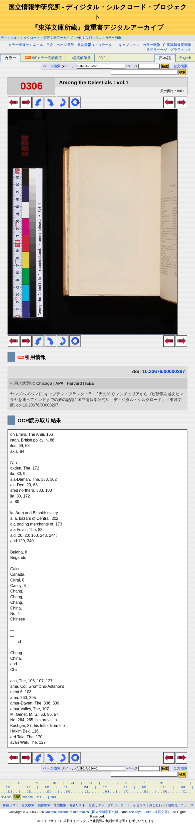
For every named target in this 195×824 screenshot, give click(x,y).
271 (126, 791)
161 (105, 787)
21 (36, 783)
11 (19, 783)
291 (165, 791)
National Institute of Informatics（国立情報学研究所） (83, 812)
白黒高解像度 (80, 58)
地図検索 (59, 805)
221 (29, 791)
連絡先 (173, 805)
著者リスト (77, 805)
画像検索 (44, 805)
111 (8, 787)
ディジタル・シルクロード (20, 38)
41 (72, 783)
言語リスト (96, 805)
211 (10, 791)
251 (87, 791)
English (185, 58)
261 (107, 791)
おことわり (157, 805)
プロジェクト (117, 805)
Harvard (74, 383)
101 (180, 783)
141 (66, 787)
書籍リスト (11, 805)
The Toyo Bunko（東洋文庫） (149, 812)
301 (184, 791)
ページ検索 (52, 66)
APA (59, 383)
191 (163, 787)
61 (108, 783)
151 (86, 787)
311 (39, 797)
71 (126, 783)
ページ (143, 66)
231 (48, 791)
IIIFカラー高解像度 (43, 58)
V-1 (98, 38)
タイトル (93, 66)
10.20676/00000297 (163, 371)
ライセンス (138, 805)
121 (27, 787)
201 (183, 787)
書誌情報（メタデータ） (96, 45)
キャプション (129, 45)
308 (30, 797)
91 (161, 783)
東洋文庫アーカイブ (58, 38)
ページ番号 (65, 45)
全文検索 (180, 66)
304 (3, 797)
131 (47, 787)
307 (25, 797)
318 (53, 797)
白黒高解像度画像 (177, 45)
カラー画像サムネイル (25, 45)
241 (68, 791)
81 (143, 783)
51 (90, 783)
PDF (102, 58)
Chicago (44, 383)
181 (144, 787)
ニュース (186, 805)
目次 (49, 45)
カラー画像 (113, 38)
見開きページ (156, 50)
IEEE (89, 383)
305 (9, 797)
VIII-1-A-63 (84, 38)
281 (145, 791)
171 (124, 787)
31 (54, 783)
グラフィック (180, 50)
